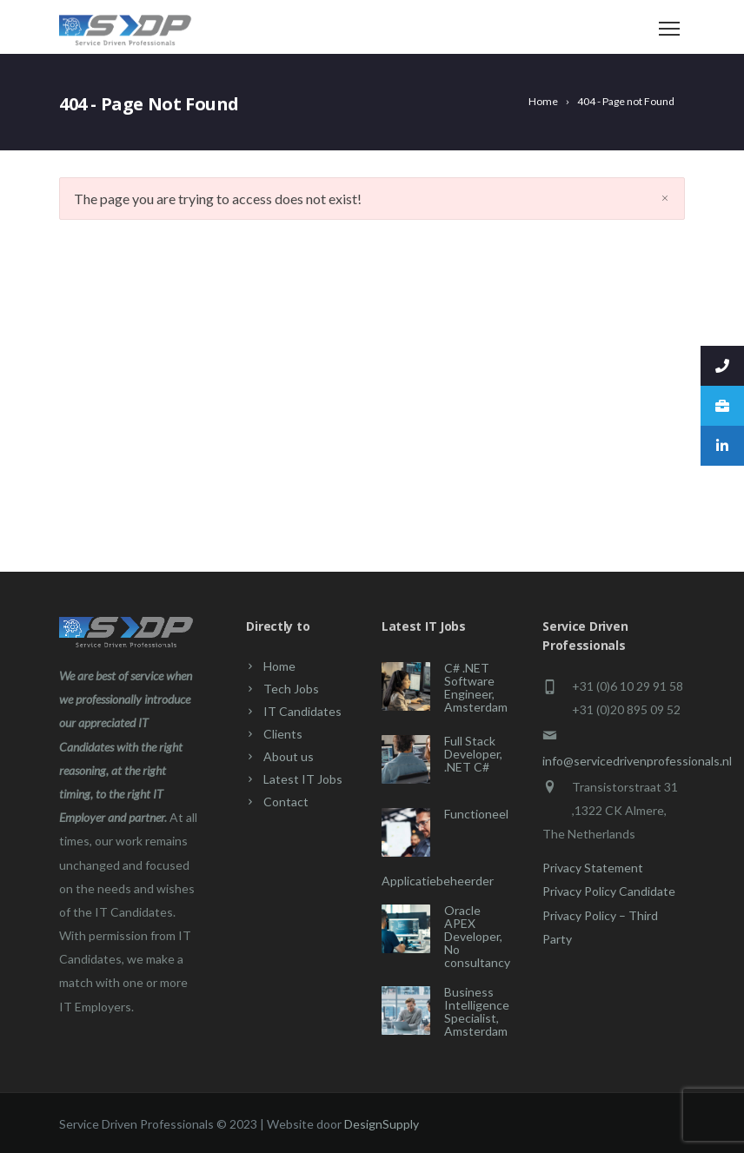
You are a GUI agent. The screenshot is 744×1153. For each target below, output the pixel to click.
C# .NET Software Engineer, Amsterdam (476, 687)
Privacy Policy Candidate (608, 891)
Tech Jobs (291, 688)
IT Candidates (302, 711)
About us (288, 756)
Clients (282, 733)
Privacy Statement (592, 867)
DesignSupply (381, 1124)
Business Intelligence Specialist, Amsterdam (476, 1011)
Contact (286, 801)
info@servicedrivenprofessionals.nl (637, 760)
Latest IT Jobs (302, 779)
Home (279, 666)
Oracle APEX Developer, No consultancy (477, 936)
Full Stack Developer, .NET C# (473, 753)
